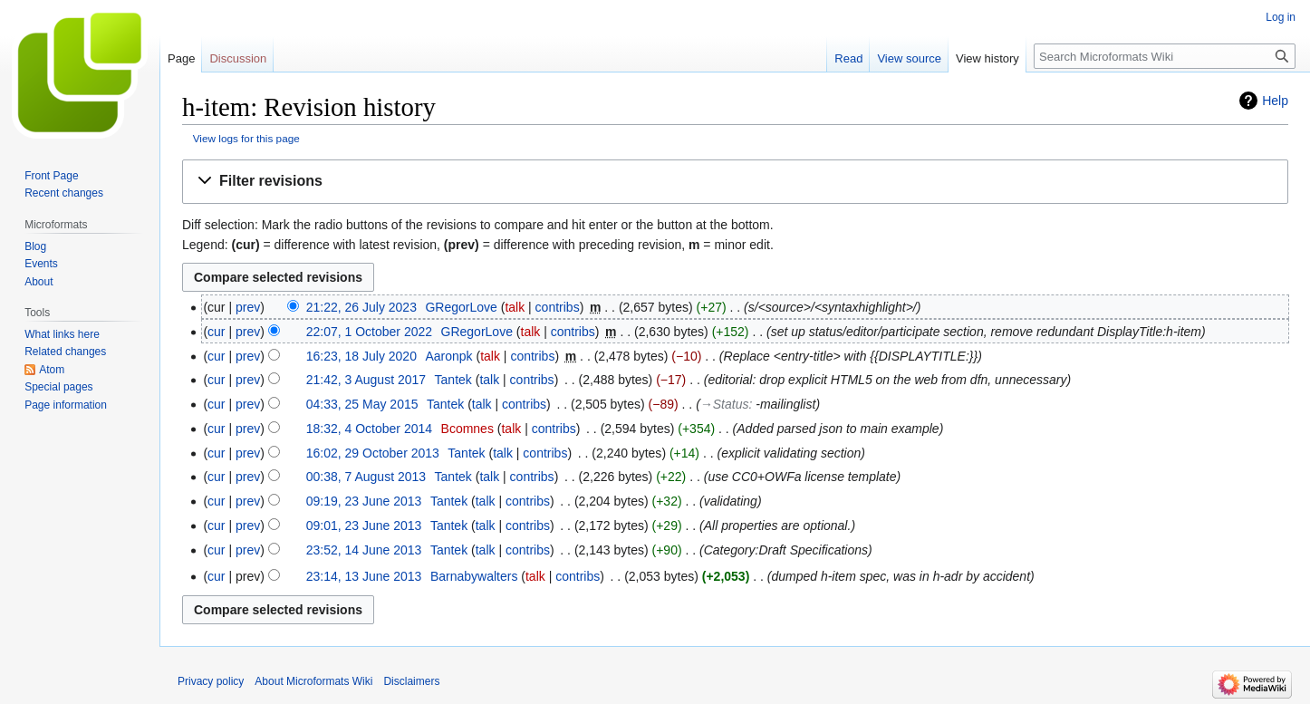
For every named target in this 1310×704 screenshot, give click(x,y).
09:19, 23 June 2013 (364, 501)
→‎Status (724, 404)
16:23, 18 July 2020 (361, 356)
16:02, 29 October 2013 (372, 453)
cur (216, 331)
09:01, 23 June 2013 (364, 525)
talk (515, 307)
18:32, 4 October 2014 (369, 428)
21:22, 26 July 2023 (361, 307)
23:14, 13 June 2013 (364, 576)
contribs (557, 307)
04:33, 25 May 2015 (362, 404)
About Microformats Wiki (313, 681)
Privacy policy (211, 681)
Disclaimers (411, 681)
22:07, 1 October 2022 (369, 331)
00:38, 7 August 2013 (366, 476)
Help (1275, 100)
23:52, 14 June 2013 (364, 550)
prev (248, 307)
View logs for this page (246, 138)
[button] (735, 181)
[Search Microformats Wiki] (1165, 56)
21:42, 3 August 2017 (366, 379)
